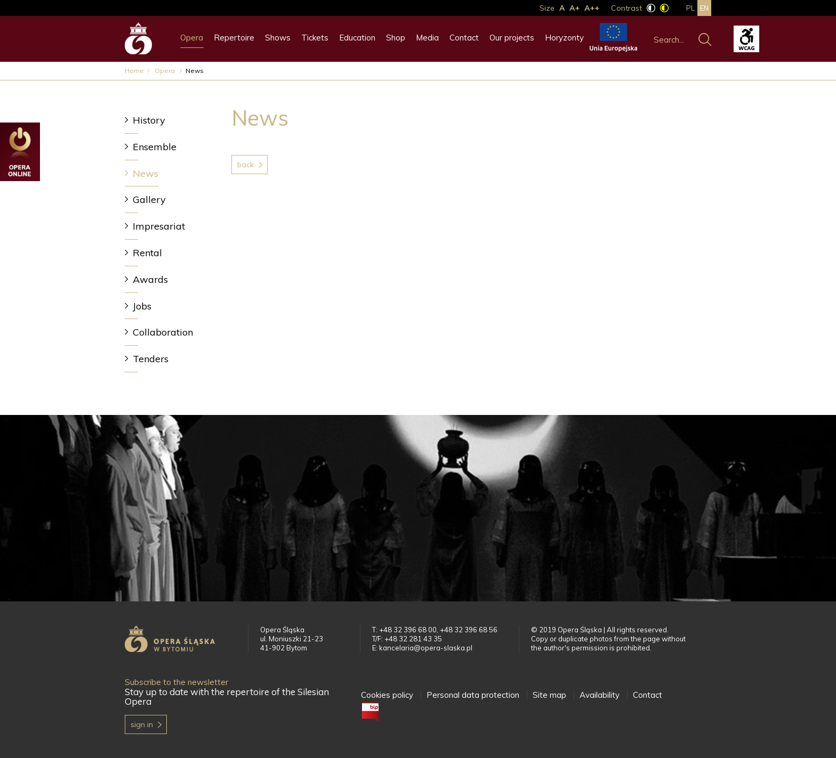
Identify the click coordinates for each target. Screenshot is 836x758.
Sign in (142, 724)
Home (134, 71)
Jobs (142, 306)
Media (427, 37)
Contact (464, 37)
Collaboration (163, 332)
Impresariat (159, 226)
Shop (395, 37)
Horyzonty (564, 37)
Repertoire (234, 37)
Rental (147, 253)
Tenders (150, 359)
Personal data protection (473, 695)
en (704, 8)
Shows (278, 37)
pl (690, 8)
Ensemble (154, 147)
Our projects (511, 37)
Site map (549, 695)
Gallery (149, 199)
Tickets (314, 37)
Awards (150, 279)
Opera (191, 37)
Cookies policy (387, 695)
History (149, 120)
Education (357, 37)
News (145, 173)
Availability (600, 695)
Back (245, 164)
